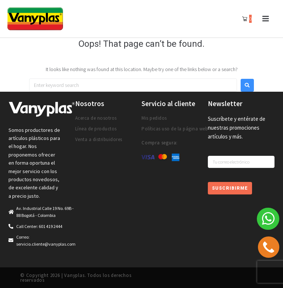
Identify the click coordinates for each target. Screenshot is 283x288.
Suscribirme (230, 188)
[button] (265, 19)
